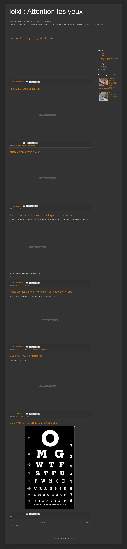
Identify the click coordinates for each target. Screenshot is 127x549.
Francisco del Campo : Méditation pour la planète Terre (40, 291)
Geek (17, 517)
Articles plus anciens (83, 522)
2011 (101, 53)
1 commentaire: (16, 206)
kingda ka (25, 145)
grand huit (18, 145)
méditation (31, 349)
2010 (101, 64)
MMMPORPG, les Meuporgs (25, 355)
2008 (101, 69)
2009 (101, 67)
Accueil (43, 522)
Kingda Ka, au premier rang (25, 88)
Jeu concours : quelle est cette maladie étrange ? (113, 95)
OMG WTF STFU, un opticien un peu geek (33, 422)
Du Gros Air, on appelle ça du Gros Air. (31, 38)
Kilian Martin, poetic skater (24, 151)
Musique (22, 209)
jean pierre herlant (21, 285)
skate (32, 209)
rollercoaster (31, 145)
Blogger (71, 538)
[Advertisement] (107, 40)
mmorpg (26, 416)
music (17, 209)
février (103, 55)
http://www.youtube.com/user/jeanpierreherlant (25, 277)
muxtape (27, 209)
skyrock (44, 349)
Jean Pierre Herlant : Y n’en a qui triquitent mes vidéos (40, 215)
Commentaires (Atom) (25, 526)
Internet (21, 416)
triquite (28, 285)
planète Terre (38, 349)
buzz (17, 416)
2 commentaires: (16, 143)
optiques (21, 517)
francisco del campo (21, 349)
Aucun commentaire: (18, 81)
